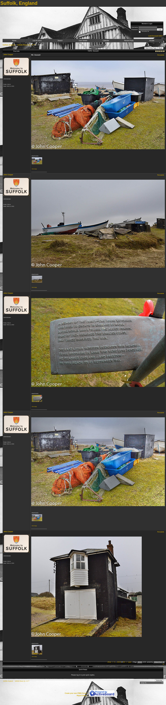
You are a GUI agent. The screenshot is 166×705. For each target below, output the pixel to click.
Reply (160, 48)
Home (14, 41)
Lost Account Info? (155, 36)
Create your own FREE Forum (76, 693)
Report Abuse (82, 696)
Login (160, 29)
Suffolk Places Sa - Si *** (26, 45)
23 (120, 662)
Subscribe (159, 680)
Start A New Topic (151, 48)
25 (124, 662)
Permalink (160, 55)
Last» (130, 662)
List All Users (37, 41)
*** (163, 664)
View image (34, 168)
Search (60, 41)
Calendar (106, 41)
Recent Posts (129, 41)
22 (118, 662)
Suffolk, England (9, 45)
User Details (83, 41)
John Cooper (8, 54)
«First (109, 662)
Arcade (151, 41)
